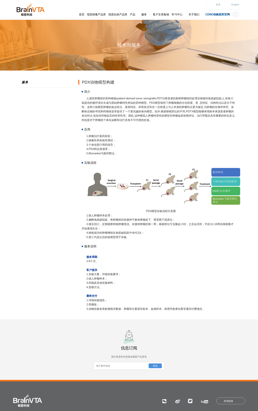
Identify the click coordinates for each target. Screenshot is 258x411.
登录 (218, 4)
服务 (144, 14)
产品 (132, 14)
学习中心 (177, 14)
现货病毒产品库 (96, 14)
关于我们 (194, 14)
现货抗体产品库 (117, 14)
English (235, 4)
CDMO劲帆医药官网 (217, 14)
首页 (81, 14)
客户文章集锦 (161, 14)
